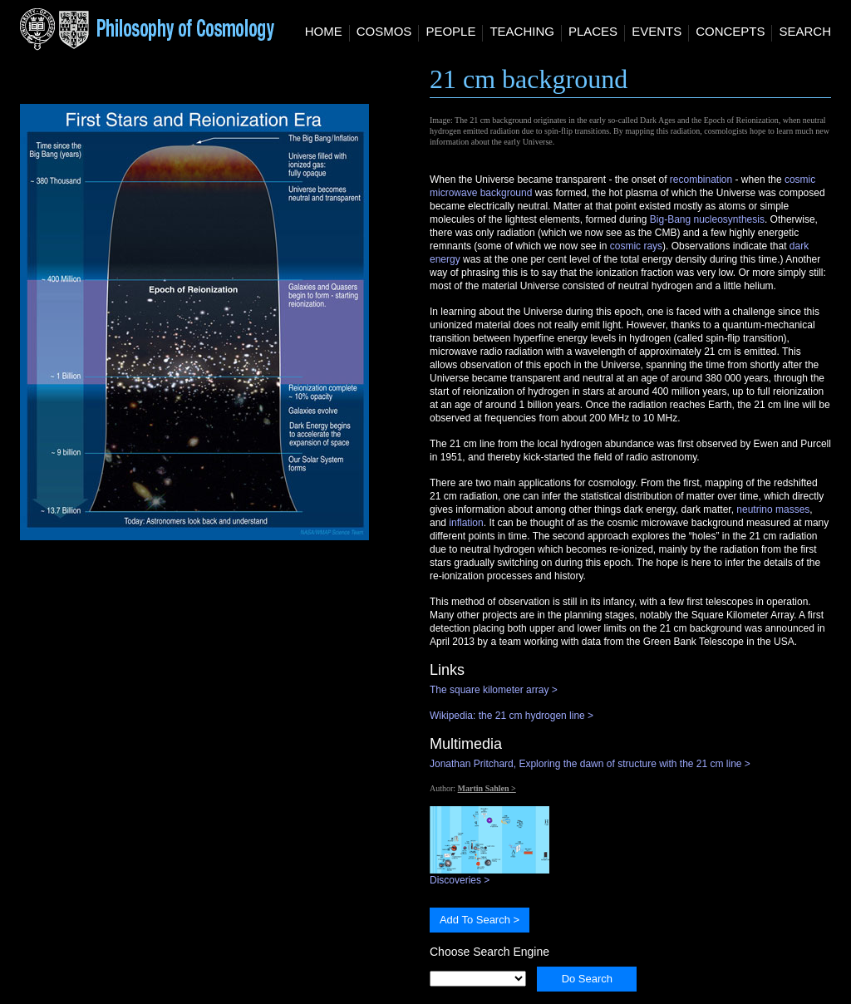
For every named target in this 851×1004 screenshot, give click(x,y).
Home (323, 31)
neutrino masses (772, 509)
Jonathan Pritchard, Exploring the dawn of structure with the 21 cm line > (590, 764)
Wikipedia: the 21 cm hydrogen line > (511, 715)
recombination (701, 179)
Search (805, 31)
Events (656, 31)
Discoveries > (489, 875)
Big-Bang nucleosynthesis (707, 219)
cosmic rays (636, 246)
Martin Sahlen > (487, 788)
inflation (466, 523)
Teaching (521, 31)
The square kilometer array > (494, 690)
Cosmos (384, 31)
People (450, 31)
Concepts (730, 31)
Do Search (587, 978)
